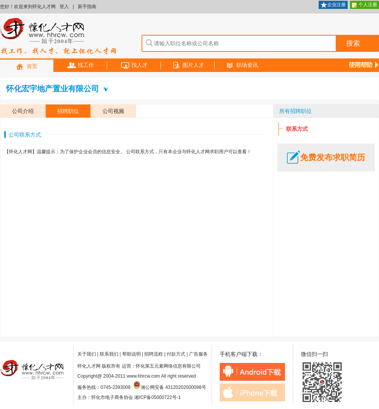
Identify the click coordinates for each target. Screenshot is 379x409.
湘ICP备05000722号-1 (157, 397)
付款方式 (176, 354)
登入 (64, 6)
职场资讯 (241, 65)
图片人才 (188, 65)
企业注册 (333, 5)
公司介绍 (23, 111)
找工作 (80, 65)
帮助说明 (131, 354)
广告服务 (198, 354)
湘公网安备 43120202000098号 (169, 387)
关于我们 (86, 354)
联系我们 (109, 354)
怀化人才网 (58, 36)
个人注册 (364, 5)
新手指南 (87, 6)
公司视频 (113, 111)
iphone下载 (252, 392)
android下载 (252, 372)
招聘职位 (68, 111)
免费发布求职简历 (326, 157)
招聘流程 (153, 354)
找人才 (134, 65)
